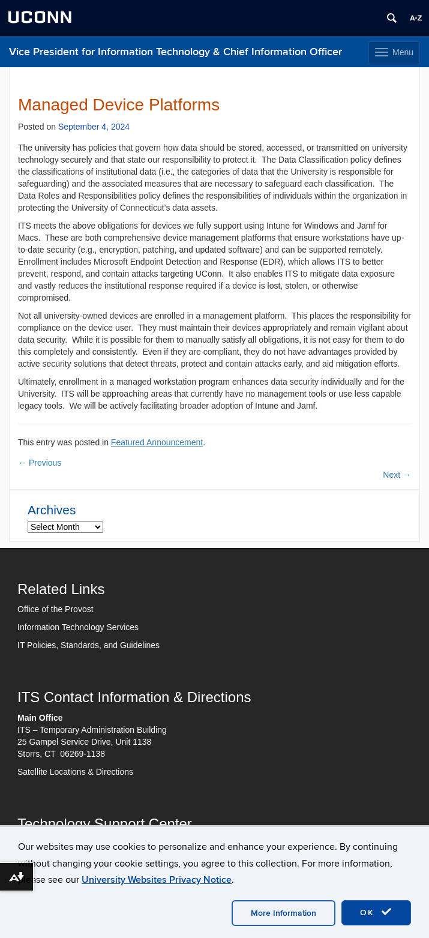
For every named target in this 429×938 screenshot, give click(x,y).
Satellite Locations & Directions (75, 772)
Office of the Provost (55, 609)
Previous (39, 462)
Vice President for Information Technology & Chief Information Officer (175, 52)
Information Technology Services (78, 627)
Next (397, 475)
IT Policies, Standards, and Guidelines (88, 645)
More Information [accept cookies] (283, 913)
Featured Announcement (157, 442)
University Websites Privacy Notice (157, 880)
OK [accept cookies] (376, 912)
